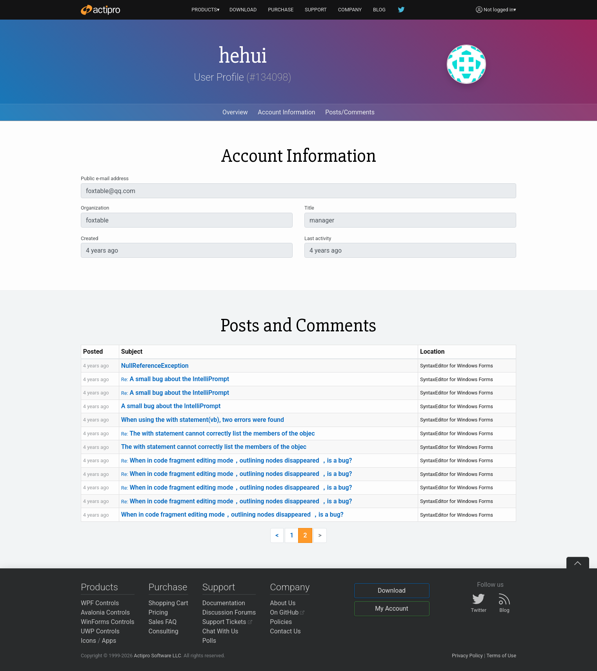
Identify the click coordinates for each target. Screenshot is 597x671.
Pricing (158, 612)
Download (392, 590)
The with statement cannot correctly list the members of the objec (218, 433)
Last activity (317, 238)
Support (218, 587)
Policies (281, 622)
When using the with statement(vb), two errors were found (202, 419)
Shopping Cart (168, 603)
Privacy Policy (467, 655)
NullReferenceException (155, 365)
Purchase (168, 587)
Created (89, 238)
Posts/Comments (350, 112)
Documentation (223, 603)
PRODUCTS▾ (205, 10)
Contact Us (285, 631)
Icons (88, 640)
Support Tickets (227, 622)
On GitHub (287, 612)
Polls (209, 640)
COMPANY (350, 10)
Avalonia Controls (105, 612)
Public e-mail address (105, 178)
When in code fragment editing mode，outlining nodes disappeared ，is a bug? (236, 460)
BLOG (379, 10)
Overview (235, 112)
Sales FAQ (163, 622)
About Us (282, 603)
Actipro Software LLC (157, 655)
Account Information (286, 112)
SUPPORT (316, 10)
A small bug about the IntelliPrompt (175, 379)
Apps (109, 640)
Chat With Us (220, 631)
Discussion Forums (229, 612)
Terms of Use (501, 655)
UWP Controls (100, 631)
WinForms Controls (108, 622)
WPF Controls (100, 603)
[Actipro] (100, 10)
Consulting (163, 631)
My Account (391, 608)
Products (99, 587)
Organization (95, 208)
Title (309, 208)
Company (289, 587)
